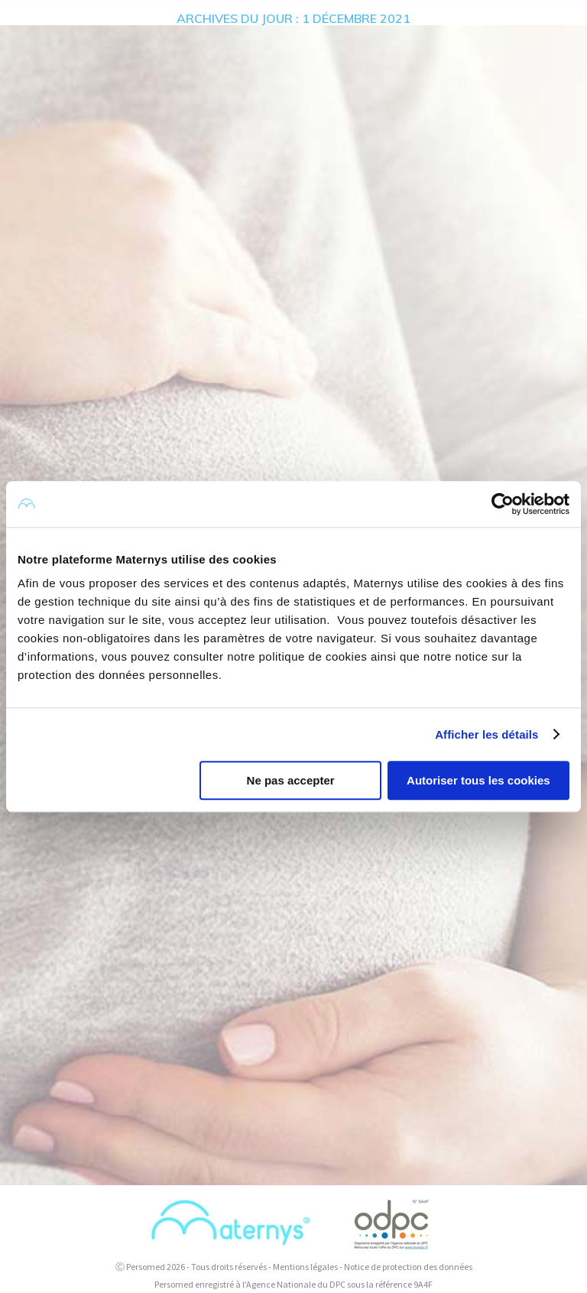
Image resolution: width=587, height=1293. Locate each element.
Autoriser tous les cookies (478, 780)
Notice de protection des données (408, 1266)
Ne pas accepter (291, 780)
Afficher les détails (486, 734)
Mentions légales (305, 1266)
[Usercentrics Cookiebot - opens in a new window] (502, 503)
